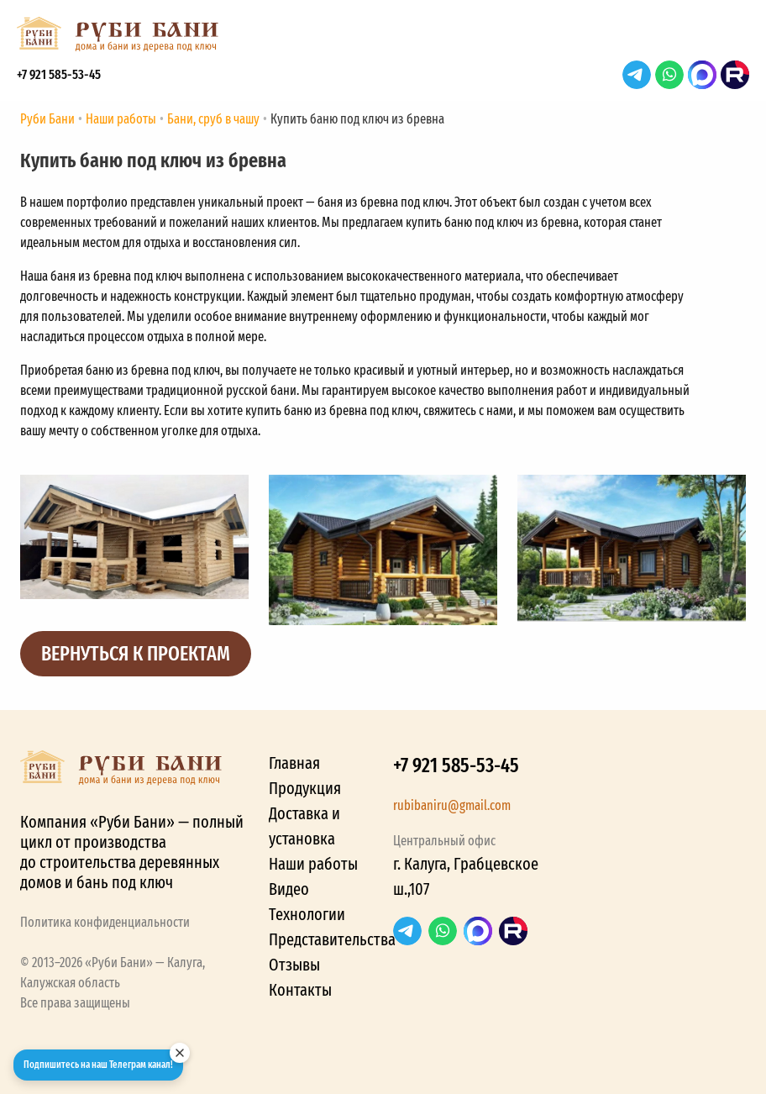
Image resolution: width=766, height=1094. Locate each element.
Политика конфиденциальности (105, 922)
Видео (289, 889)
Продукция (305, 788)
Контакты (300, 990)
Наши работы (313, 864)
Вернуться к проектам (135, 653)
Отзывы (294, 965)
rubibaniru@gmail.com (452, 805)
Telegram (636, 74)
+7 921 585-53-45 (59, 74)
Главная (294, 763)
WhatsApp (669, 74)
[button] (732, 38)
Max (702, 74)
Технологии (307, 914)
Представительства (332, 939)
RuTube (735, 74)
